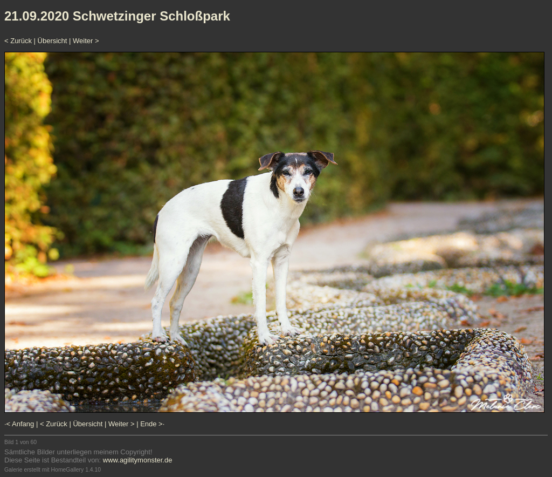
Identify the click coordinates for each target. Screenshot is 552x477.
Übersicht (52, 41)
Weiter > (86, 41)
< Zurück (18, 41)
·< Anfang (19, 424)
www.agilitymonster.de (137, 460)
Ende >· (152, 424)
